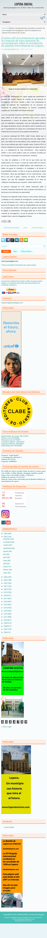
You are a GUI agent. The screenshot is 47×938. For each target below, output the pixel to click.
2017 (6, 598)
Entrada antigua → (38, 228)
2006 (6, 632)
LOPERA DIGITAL (23, 4)
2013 (6, 611)
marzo (5, 567)
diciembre (7, 539)
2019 (6, 592)
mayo (5, 560)
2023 (6, 580)
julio (5, 554)
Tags (15, 251)
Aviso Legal (7, 727)
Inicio (25, 228)
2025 (6, 537)
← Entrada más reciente (10, 228)
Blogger (41, 914)
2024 (6, 577)
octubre (6, 545)
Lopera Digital (9, 827)
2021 (6, 586)
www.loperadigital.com (11, 49)
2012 (6, 614)
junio (5, 557)
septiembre (7, 548)
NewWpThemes (16, 917)
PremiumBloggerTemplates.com (23, 919)
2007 (6, 629)
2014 (6, 608)
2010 (6, 620)
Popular (6, 251)
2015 (6, 605)
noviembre (7, 542)
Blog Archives (26, 251)
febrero (6, 570)
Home (4, 28)
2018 (6, 595)
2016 (6, 601)
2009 (6, 623)
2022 (6, 583)
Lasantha (39, 917)
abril (5, 563)
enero (5, 573)
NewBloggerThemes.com (23, 921)
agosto (6, 551)
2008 (6, 626)
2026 (6, 533)
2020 (6, 589)
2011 (6, 617)
